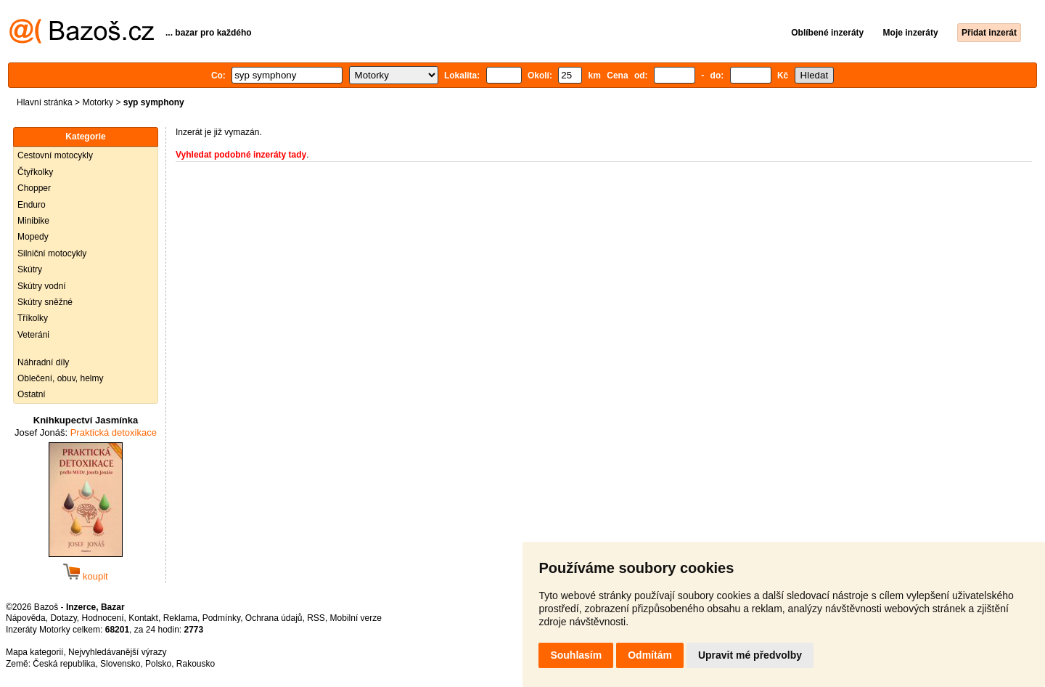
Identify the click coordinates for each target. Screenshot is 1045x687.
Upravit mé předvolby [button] (750, 655)
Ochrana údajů (274, 618)
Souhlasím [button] (576, 655)
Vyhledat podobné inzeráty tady (241, 155)
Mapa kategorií (34, 652)
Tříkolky (32, 318)
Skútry (29, 269)
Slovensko (120, 664)
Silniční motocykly (51, 253)
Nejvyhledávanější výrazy (117, 652)
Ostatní (31, 394)
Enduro (31, 205)
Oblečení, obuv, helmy (60, 378)
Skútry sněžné (45, 302)
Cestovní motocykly (55, 155)
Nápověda (26, 618)
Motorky (97, 102)
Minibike (33, 221)
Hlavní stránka (45, 102)
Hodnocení (103, 618)
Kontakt (143, 618)
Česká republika (64, 664)
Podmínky (221, 618)
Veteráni (33, 335)
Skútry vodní (41, 286)
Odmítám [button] (650, 655)
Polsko (158, 664)
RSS (316, 618)
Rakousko (195, 664)
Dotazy (63, 618)
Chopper (34, 188)
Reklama (180, 618)
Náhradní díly (43, 362)
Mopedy (33, 237)
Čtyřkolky (35, 172)
